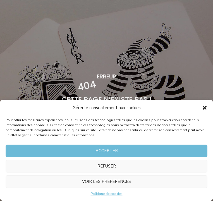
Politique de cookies (107, 194)
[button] (204, 108)
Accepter (106, 151)
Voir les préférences (106, 181)
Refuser (106, 166)
